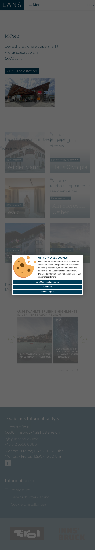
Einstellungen (47, 292)
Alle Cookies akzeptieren (47, 282)
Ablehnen (47, 287)
